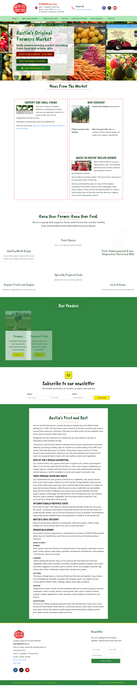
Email (74, 394)
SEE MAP (17, 663)
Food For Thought (79, 19)
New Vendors (97, 18)
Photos (65, 19)
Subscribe (101, 398)
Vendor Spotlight (50, 19)
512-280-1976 (81, 9)
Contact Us (80, 6)
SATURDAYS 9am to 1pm (48, 4)
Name (30, 394)
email (89, 9)
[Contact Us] (73, 7)
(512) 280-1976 (19, 660)
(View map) (57, 9)
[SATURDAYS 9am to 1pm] (36, 7)
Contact (111, 19)
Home (15, 18)
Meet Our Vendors (30, 18)
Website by (111, 682)
